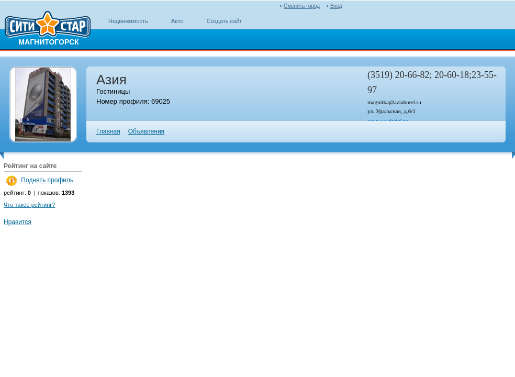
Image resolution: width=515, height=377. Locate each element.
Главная (108, 131)
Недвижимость (128, 21)
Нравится (17, 222)
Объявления (146, 131)
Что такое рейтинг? (29, 205)
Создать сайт (224, 21)
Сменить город (302, 6)
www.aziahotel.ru (387, 120)
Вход (336, 6)
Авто (177, 21)
